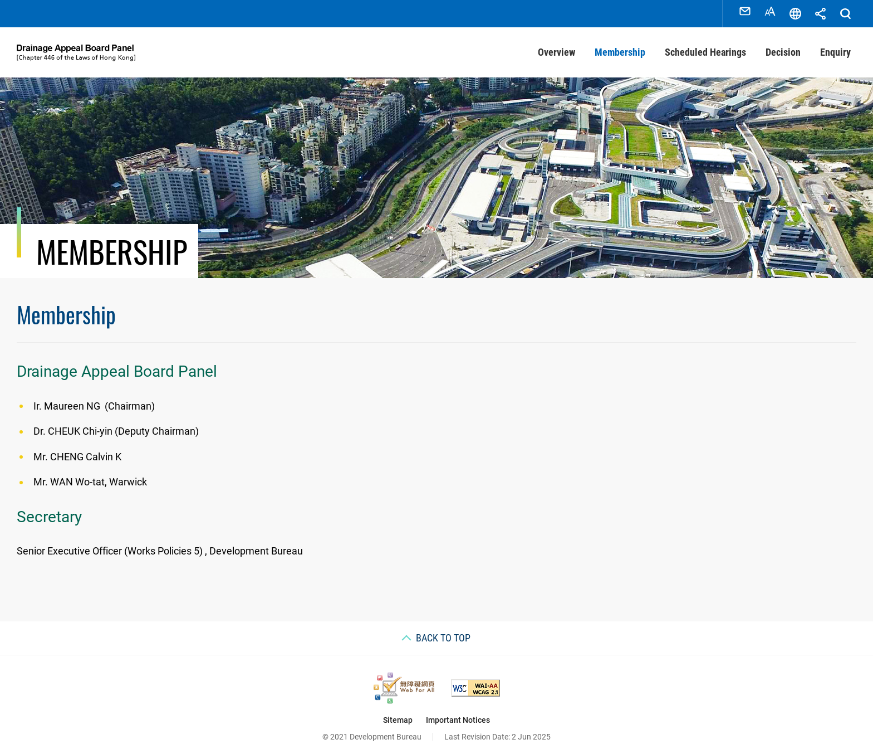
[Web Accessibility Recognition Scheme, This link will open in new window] (404, 683)
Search (845, 11)
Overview (556, 47)
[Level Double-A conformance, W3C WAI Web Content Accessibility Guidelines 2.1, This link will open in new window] (475, 683)
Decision (783, 47)
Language (795, 11)
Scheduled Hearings (705, 47)
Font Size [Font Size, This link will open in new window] (770, 11)
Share (820, 11)
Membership (620, 47)
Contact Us (745, 11)
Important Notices (458, 715)
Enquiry (835, 47)
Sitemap (398, 715)
